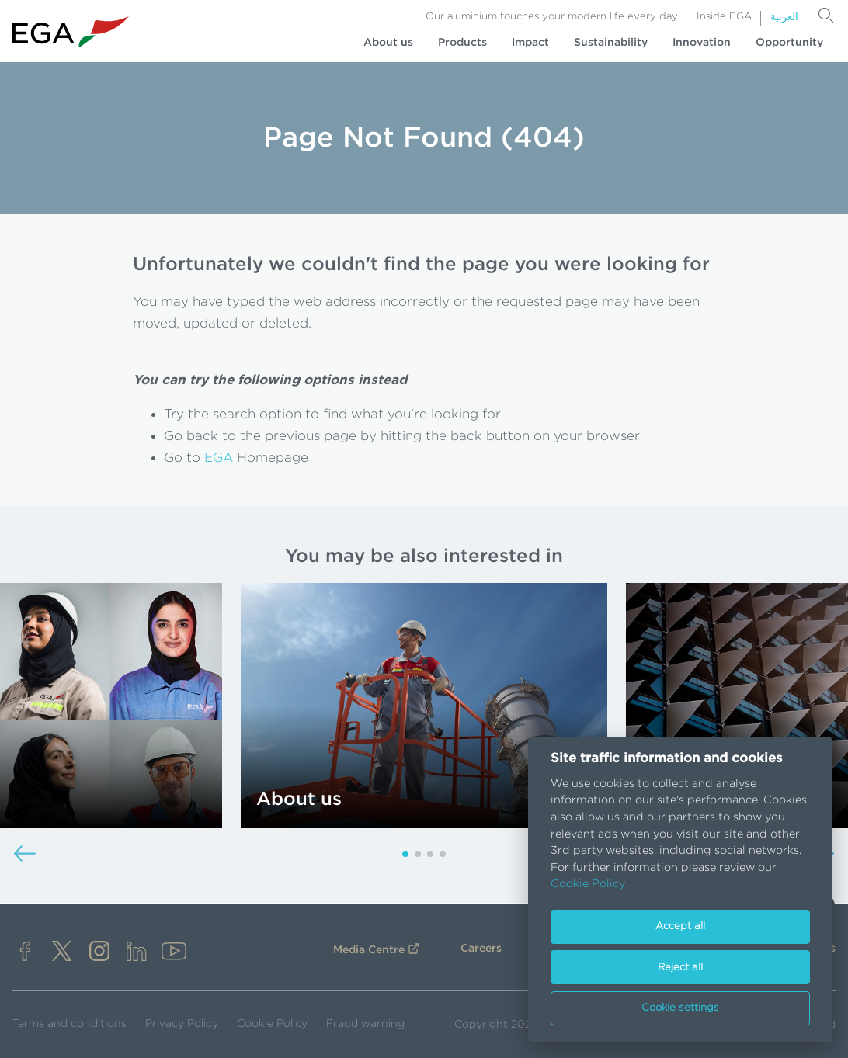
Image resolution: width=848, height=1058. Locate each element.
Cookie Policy (272, 1023)
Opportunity (789, 42)
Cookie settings (680, 1008)
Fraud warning (365, 1023)
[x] (62, 952)
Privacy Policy (181, 1023)
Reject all (680, 968)
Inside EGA (724, 17)
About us (388, 42)
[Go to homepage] (70, 32)
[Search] (826, 15)
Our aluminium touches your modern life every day (552, 17)
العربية (784, 17)
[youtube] (174, 952)
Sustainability (611, 42)
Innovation (701, 42)
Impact (530, 42)
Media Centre (369, 950)
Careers (481, 948)
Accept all (680, 926)
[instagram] (99, 952)
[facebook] (24, 952)
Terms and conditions (69, 1023)
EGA (218, 457)
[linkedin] (136, 952)
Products (462, 42)
